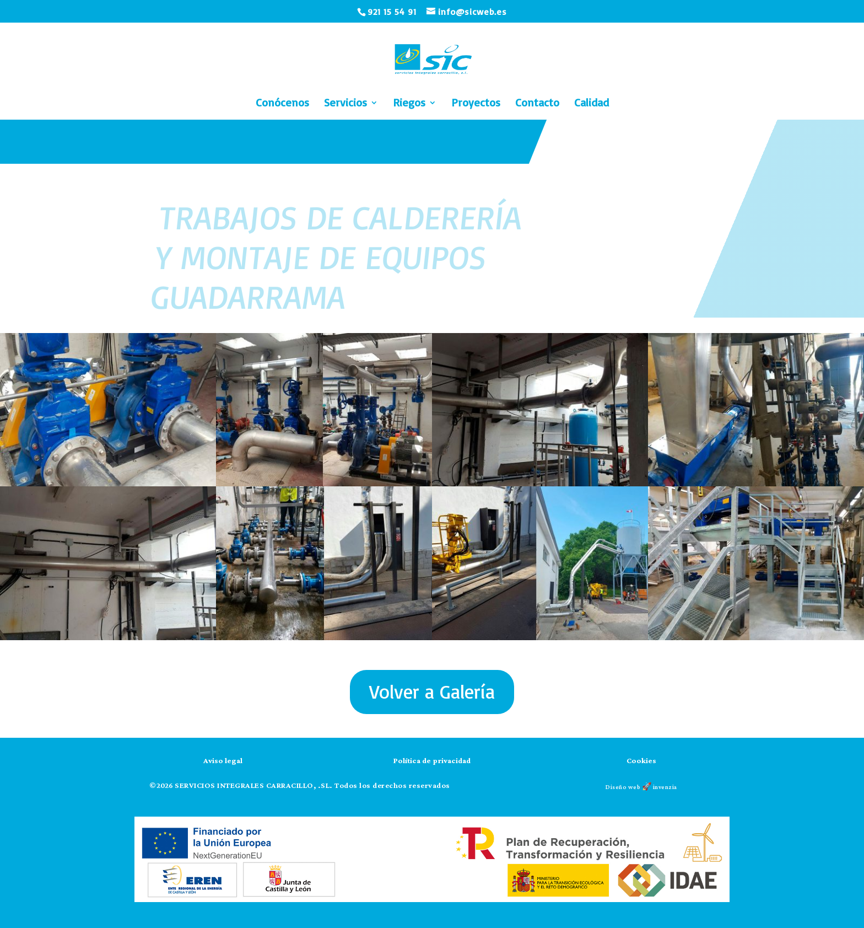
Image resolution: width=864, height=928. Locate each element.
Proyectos (475, 104)
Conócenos (282, 104)
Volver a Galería (432, 691)
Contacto (537, 104)
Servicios (345, 104)
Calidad (591, 104)
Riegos (409, 104)
